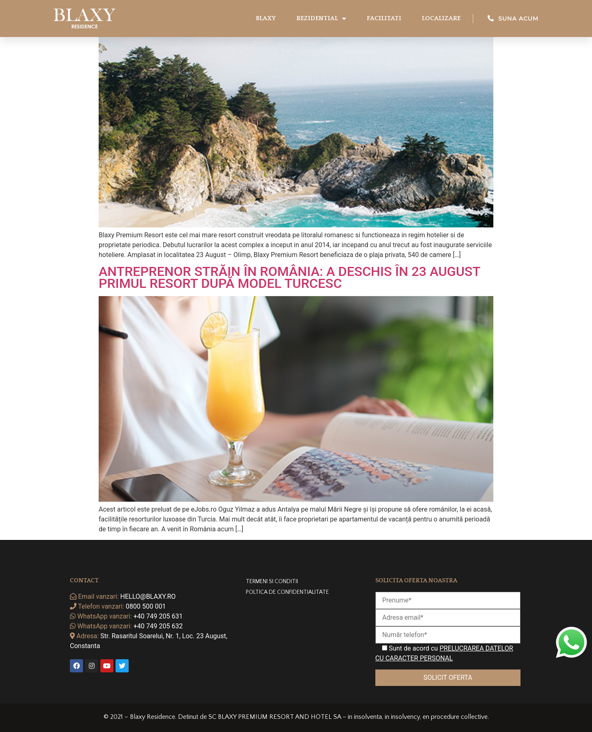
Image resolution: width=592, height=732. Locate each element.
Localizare (441, 18)
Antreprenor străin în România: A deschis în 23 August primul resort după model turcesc (289, 277)
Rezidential (321, 18)
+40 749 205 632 (158, 626)
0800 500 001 (146, 606)
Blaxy (266, 18)
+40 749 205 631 (158, 616)
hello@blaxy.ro (148, 596)
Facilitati (384, 18)
